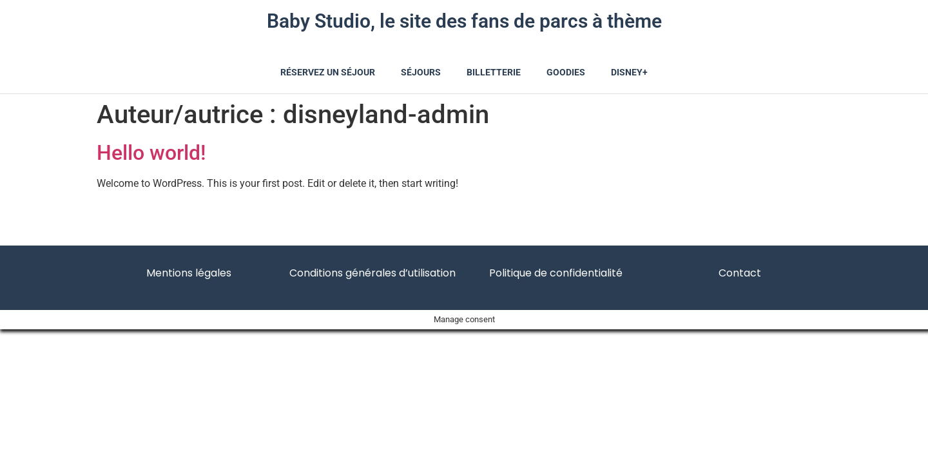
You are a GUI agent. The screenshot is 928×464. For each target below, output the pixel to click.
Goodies (565, 72)
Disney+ (629, 72)
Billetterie (494, 72)
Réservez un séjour (327, 72)
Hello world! (151, 152)
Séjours (421, 72)
